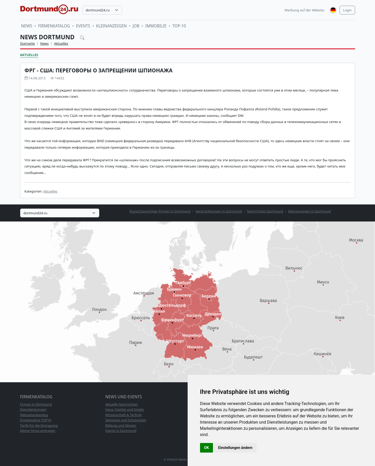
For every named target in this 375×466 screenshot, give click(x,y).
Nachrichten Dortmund (265, 211)
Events (83, 26)
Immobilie (155, 26)
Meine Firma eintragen (38, 430)
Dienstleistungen (33, 409)
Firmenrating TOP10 (35, 420)
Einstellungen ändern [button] (235, 448)
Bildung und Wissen (120, 425)
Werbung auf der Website (304, 10)
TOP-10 (179, 26)
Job (136, 26)
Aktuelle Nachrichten (121, 404)
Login (347, 10)
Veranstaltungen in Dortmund (218, 211)
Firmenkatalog (54, 26)
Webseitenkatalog (34, 414)
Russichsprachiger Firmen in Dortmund (159, 211)
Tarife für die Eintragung (39, 425)
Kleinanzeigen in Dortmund (309, 211)
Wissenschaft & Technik (123, 414)
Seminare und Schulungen (125, 420)
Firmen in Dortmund (36, 404)
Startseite (27, 43)
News (26, 26)
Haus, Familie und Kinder (124, 409)
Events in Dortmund (120, 430)
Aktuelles (61, 43)
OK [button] (206, 448)
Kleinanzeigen (111, 26)
